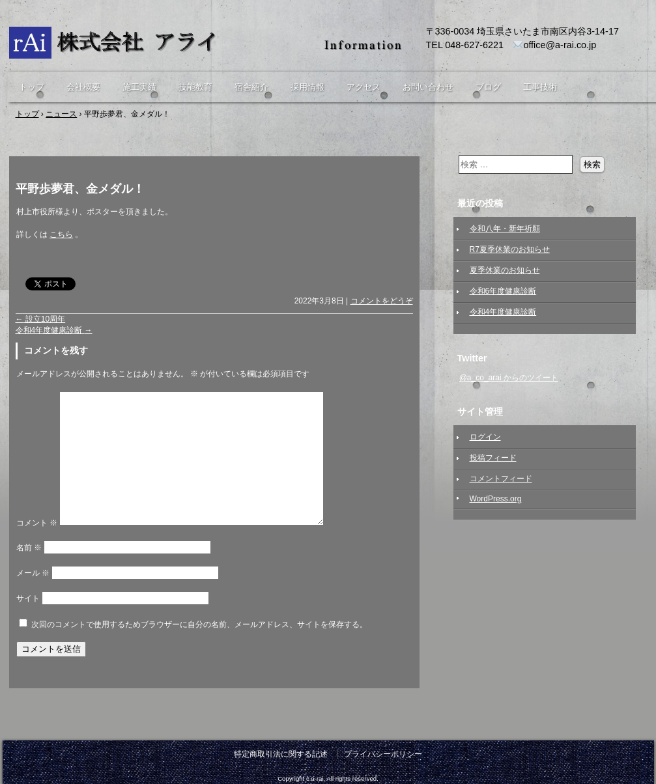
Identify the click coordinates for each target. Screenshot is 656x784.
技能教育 (195, 87)
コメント (36, 522)
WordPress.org (496, 498)
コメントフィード (501, 478)
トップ (31, 87)
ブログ (488, 87)
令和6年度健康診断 (503, 291)
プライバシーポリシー (383, 754)
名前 (29, 547)
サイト (28, 598)
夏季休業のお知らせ (505, 270)
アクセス (363, 87)
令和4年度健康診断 (54, 330)
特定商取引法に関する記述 (281, 754)
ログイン (485, 436)
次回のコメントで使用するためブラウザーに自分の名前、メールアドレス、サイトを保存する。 (199, 624)
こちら (61, 234)
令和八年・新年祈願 (505, 228)
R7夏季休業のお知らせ (510, 249)
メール (33, 573)
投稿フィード (493, 457)
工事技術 (540, 87)
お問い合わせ (428, 87)
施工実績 (139, 87)
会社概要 (83, 87)
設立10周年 (41, 319)
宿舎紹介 (251, 87)
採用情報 (307, 87)
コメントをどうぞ (381, 300)
